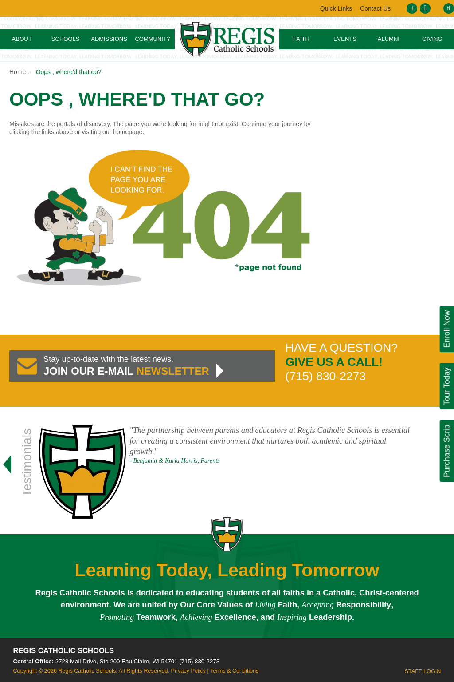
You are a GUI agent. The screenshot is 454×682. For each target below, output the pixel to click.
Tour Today (446, 386)
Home (17, 71)
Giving (432, 39)
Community (152, 39)
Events (344, 39)
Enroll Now (446, 329)
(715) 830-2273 (199, 661)
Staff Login (423, 671)
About (22, 39)
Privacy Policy (188, 671)
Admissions (109, 39)
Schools (65, 39)
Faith (301, 39)
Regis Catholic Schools (63, 650)
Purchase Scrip (446, 450)
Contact (335, 8)
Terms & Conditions (234, 671)
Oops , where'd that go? (69, 71)
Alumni (388, 39)
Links (375, 8)
